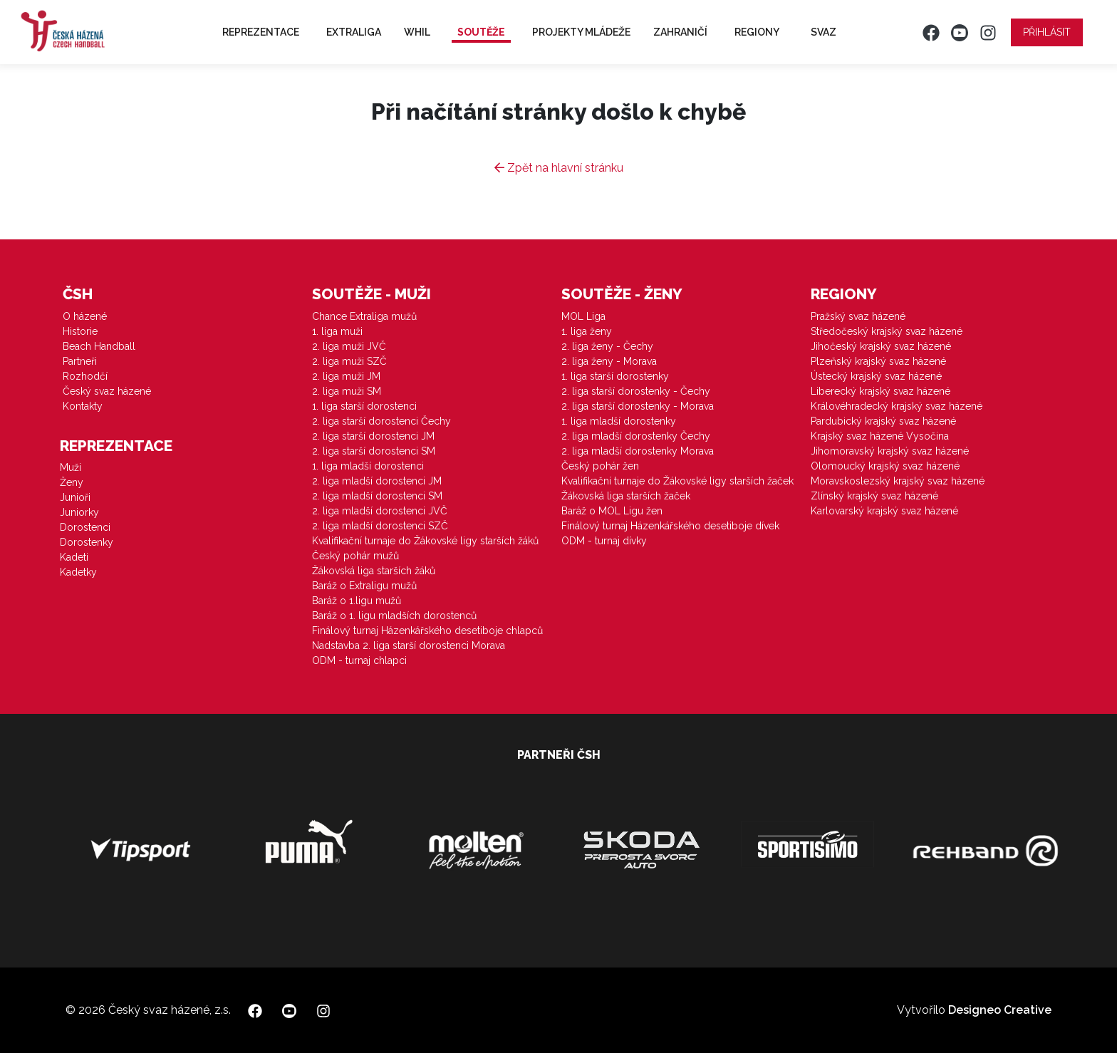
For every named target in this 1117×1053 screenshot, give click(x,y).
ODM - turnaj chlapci (359, 660)
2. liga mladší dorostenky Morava (637, 451)
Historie (80, 331)
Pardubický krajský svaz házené (883, 421)
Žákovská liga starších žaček (625, 496)
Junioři (75, 497)
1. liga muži (337, 331)
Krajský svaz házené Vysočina (880, 436)
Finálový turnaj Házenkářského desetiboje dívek (670, 525)
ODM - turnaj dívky (604, 540)
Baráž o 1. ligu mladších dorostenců (394, 615)
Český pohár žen (600, 466)
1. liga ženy (586, 331)
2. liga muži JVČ (349, 346)
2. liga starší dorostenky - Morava (637, 406)
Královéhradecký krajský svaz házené (896, 406)
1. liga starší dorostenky (615, 376)
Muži (70, 467)
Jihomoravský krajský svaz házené (890, 451)
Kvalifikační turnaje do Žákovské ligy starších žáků (425, 540)
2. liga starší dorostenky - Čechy (635, 391)
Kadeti (74, 557)
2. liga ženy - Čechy (607, 346)
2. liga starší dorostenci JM (373, 436)
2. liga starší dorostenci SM (373, 451)
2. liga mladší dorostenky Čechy (635, 436)
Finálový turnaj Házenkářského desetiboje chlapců (427, 630)
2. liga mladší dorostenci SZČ (380, 525)
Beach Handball (99, 346)
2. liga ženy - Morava (609, 361)
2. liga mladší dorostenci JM (377, 481)
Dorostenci (85, 527)
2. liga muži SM (346, 391)
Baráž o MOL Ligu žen (612, 511)
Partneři (80, 361)
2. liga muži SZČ (349, 361)
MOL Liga (583, 316)
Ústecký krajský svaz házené (876, 376)
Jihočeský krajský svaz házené (881, 346)
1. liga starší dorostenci (364, 406)
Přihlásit (1047, 32)
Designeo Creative (999, 1010)
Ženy (71, 482)
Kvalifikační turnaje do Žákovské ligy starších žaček (677, 481)
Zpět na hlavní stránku (558, 168)
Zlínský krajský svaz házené (874, 496)
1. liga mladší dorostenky (618, 421)
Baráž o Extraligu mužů (364, 585)
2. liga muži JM (346, 376)
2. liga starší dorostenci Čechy (381, 421)
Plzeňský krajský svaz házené (878, 361)
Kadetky (78, 572)
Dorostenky (86, 542)
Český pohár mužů (355, 555)
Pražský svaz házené (858, 316)
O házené (85, 316)
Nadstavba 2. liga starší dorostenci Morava (408, 645)
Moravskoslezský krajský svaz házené (897, 481)
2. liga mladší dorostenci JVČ (379, 511)
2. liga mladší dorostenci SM (377, 496)
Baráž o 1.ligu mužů (356, 600)
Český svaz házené (107, 391)
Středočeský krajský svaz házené (886, 331)
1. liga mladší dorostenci (368, 466)
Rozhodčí (85, 376)
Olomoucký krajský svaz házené (885, 466)
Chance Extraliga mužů (364, 316)
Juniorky (79, 512)
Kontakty (83, 406)
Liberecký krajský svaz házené (880, 391)
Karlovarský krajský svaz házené (884, 511)
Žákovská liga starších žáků (373, 570)
